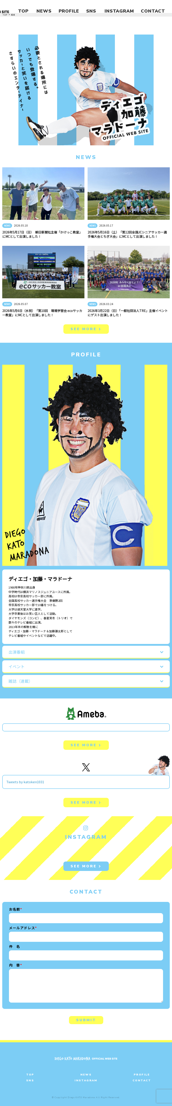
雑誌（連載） (21, 681)
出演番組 (17, 652)
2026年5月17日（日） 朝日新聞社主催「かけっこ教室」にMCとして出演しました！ (42, 234)
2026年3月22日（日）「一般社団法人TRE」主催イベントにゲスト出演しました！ (128, 312)
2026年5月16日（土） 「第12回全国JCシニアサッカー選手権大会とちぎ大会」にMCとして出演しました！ (127, 234)
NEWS (44, 11)
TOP (23, 11)
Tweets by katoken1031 (25, 781)
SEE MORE (86, 329)
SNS (91, 11)
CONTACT (153, 11)
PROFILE (69, 11)
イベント (17, 666)
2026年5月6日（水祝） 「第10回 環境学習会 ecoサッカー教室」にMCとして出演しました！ (42, 312)
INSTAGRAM (119, 11)
